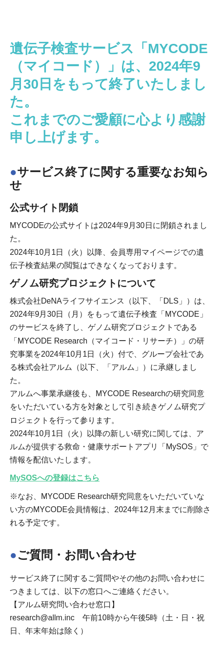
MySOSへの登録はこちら (55, 478)
